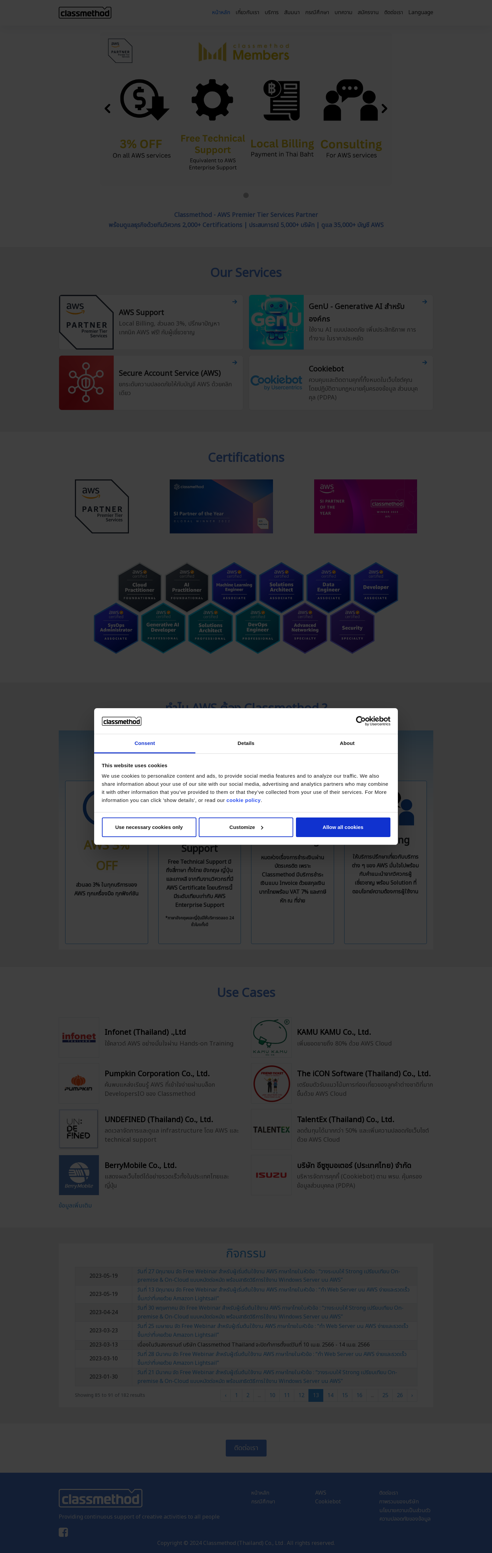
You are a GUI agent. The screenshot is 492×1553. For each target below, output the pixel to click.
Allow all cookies (343, 827)
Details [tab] (246, 743)
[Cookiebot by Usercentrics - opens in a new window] (360, 721)
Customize (246, 827)
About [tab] (347, 743)
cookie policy (243, 800)
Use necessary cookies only (149, 827)
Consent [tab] (145, 743)
